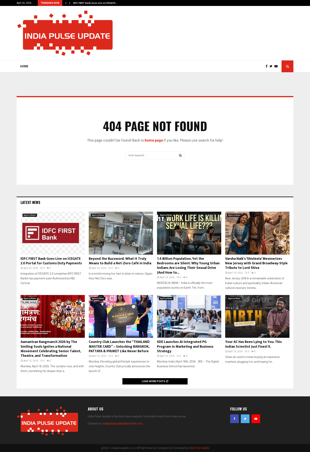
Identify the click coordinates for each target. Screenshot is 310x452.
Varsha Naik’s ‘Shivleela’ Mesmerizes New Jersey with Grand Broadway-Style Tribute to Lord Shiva (256, 263)
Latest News (30, 202)
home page (154, 140)
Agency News (30, 215)
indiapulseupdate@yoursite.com (122, 423)
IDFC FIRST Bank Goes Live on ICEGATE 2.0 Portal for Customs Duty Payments (51, 261)
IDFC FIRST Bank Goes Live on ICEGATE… (95, 3)
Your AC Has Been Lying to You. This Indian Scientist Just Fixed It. (253, 344)
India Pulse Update (199, 448)
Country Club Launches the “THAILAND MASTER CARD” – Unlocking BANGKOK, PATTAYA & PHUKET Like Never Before (119, 346)
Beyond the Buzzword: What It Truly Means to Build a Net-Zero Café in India (120, 261)
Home (24, 66)
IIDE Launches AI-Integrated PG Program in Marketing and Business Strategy (185, 346)
